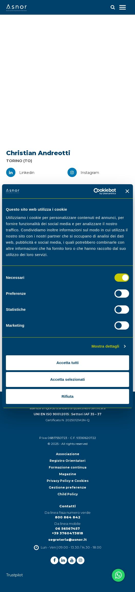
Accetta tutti (67, 362)
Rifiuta (68, 396)
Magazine (67, 474)
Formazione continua (67, 467)
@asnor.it (77, 539)
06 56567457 (67, 528)
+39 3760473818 (67, 533)
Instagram (83, 172)
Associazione (67, 454)
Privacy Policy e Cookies (68, 481)
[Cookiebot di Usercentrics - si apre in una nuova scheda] (93, 191)
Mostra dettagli (105, 346)
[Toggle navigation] (122, 7)
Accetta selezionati (67, 379)
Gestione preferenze (67, 487)
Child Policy (67, 494)
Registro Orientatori (67, 461)
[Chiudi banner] (127, 191)
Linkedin (20, 172)
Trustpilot (14, 575)
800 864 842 (67, 517)
